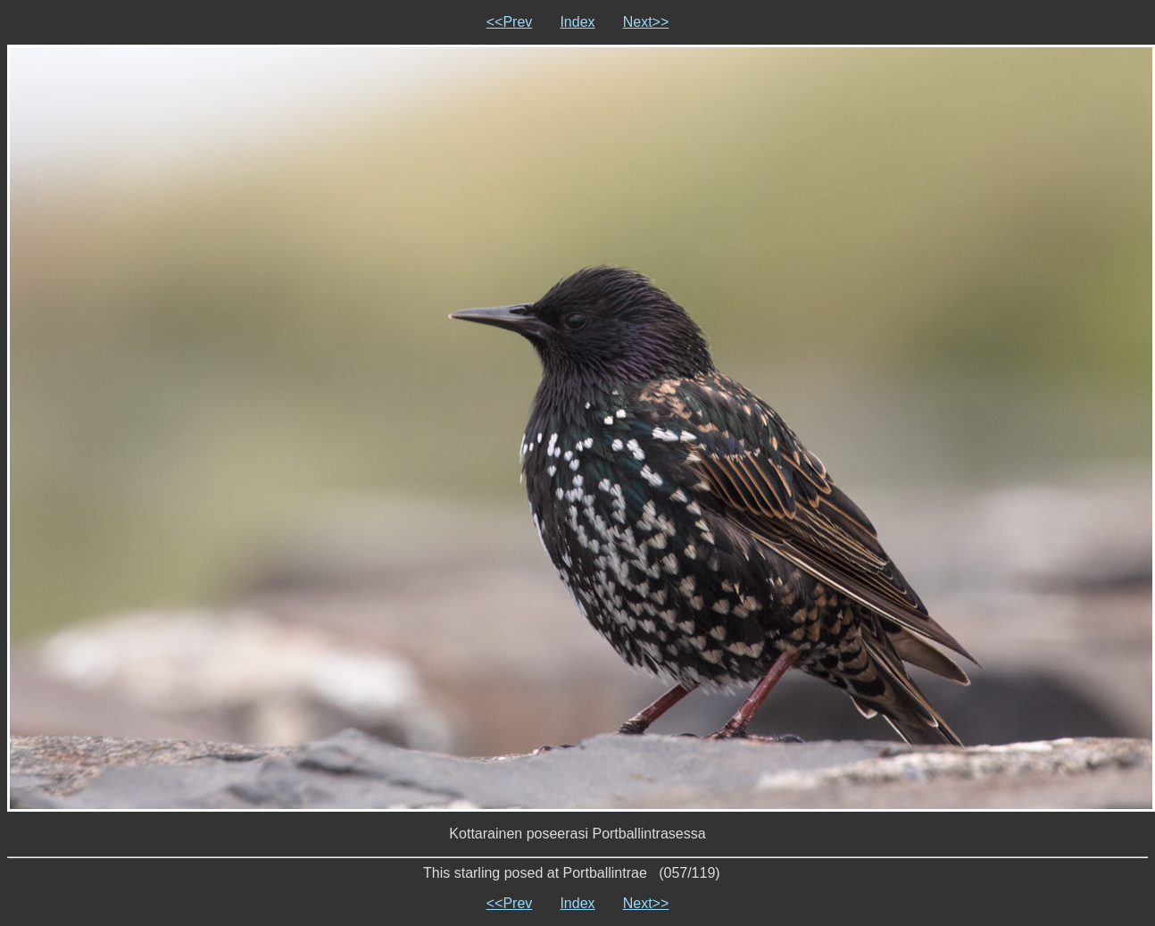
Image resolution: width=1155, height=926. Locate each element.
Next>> (646, 21)
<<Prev (509, 21)
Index (577, 21)
